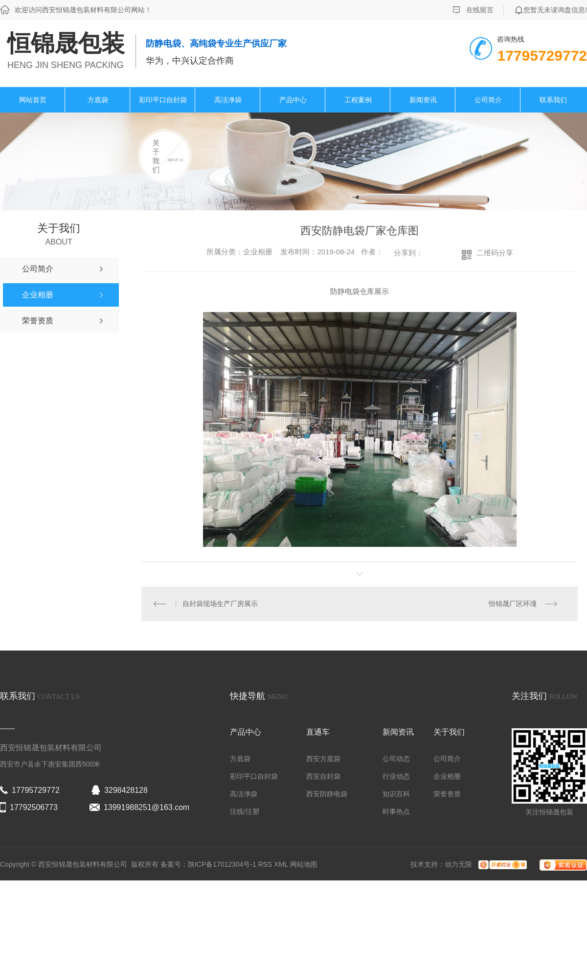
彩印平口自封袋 (163, 100)
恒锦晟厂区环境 (513, 603)
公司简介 (488, 100)
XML (282, 864)
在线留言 (480, 10)
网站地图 (303, 864)
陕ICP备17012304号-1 (222, 864)
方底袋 (98, 100)
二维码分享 (494, 252)
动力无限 (458, 864)
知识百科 (396, 794)
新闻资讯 (423, 100)
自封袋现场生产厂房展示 (220, 603)
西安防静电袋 (326, 794)
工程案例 (358, 100)
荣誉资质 (447, 794)
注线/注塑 (244, 811)
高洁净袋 (228, 100)
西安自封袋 (323, 776)
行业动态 (396, 776)
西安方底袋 (323, 759)
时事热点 (396, 811)
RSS (266, 864)
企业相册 (447, 776)
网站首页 (32, 100)
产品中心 (293, 100)
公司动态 (396, 759)
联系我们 (553, 100)
